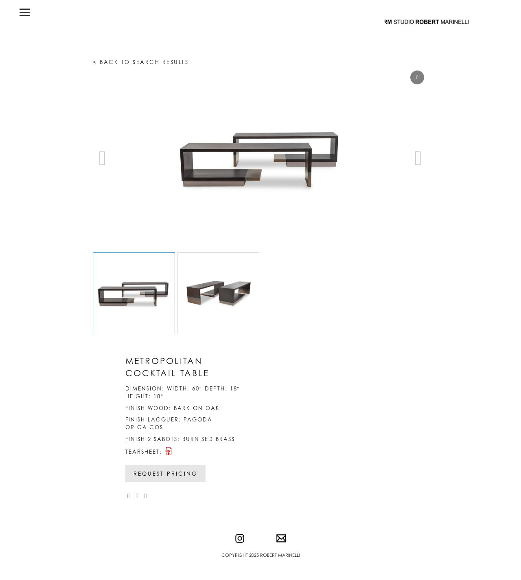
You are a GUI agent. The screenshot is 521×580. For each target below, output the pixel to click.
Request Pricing (165, 473)
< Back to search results (140, 62)
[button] (418, 158)
